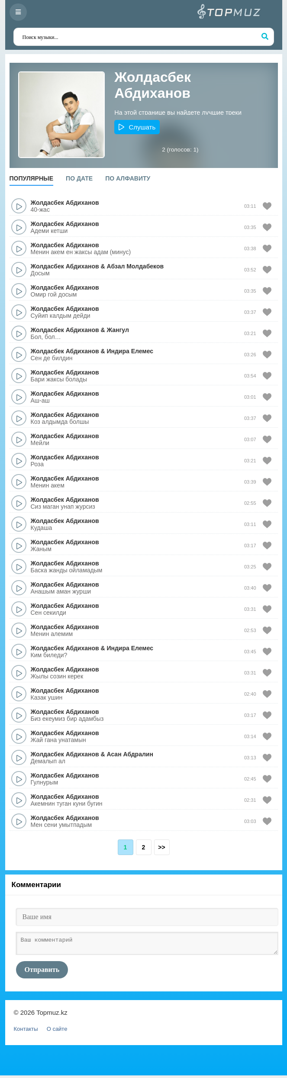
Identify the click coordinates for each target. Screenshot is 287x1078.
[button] (137, 127)
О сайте (57, 1031)
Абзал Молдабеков (135, 266)
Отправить (42, 972)
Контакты (26, 1031)
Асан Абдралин (129, 754)
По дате (79, 178)
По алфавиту (127, 178)
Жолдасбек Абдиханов (65, 202)
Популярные (32, 178)
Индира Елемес (129, 351)
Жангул (117, 329)
